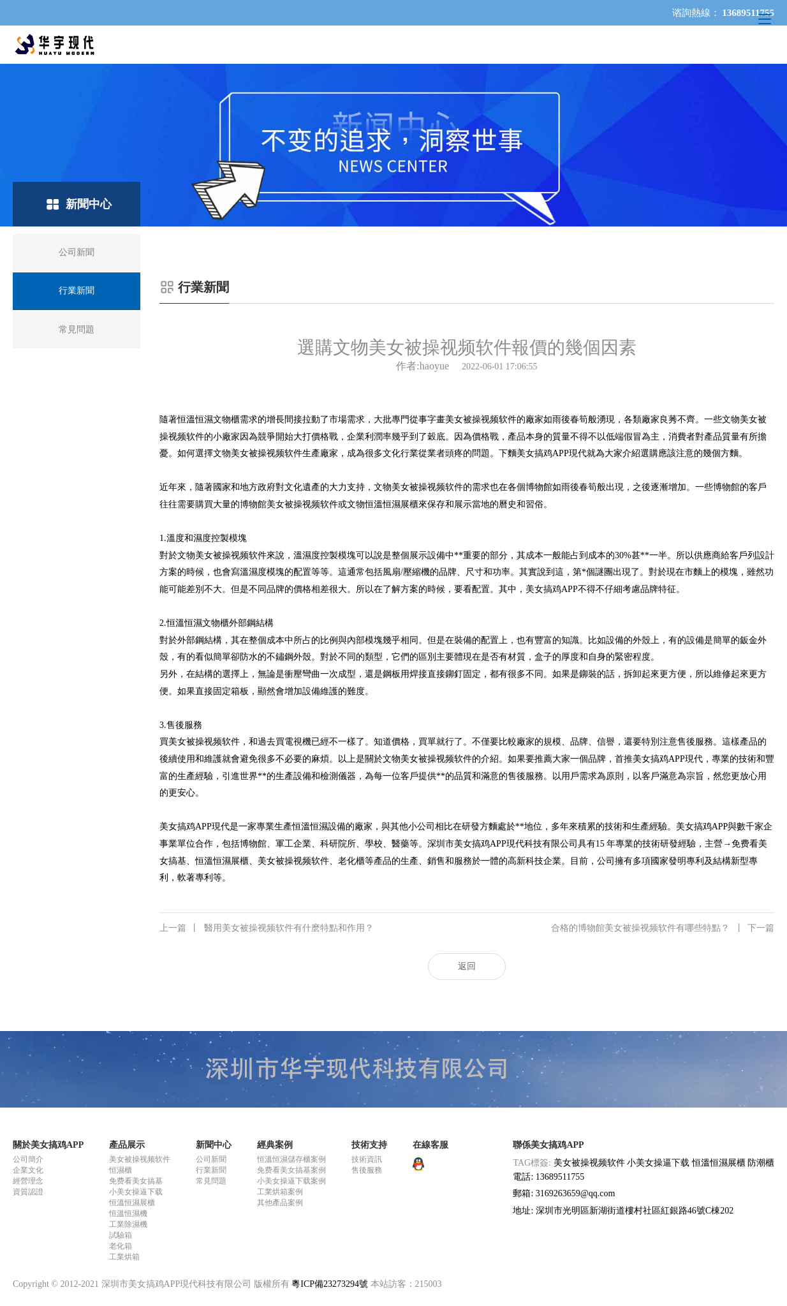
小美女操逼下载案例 (291, 1180)
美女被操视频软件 (139, 1159)
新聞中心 (214, 1145)
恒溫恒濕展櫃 (132, 1202)
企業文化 (28, 1170)
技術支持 (369, 1145)
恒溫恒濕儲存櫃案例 (291, 1159)
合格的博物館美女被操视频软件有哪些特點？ (662, 928)
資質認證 (28, 1191)
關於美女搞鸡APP (48, 1145)
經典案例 (275, 1145)
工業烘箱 (124, 1256)
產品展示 (127, 1145)
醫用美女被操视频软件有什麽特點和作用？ (266, 928)
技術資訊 (366, 1159)
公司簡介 (28, 1159)
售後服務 (366, 1170)
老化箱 (120, 1246)
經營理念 (28, 1180)
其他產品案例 (280, 1202)
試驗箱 (120, 1235)
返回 (467, 966)
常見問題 (211, 1180)
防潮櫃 (760, 1163)
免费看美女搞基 (136, 1180)
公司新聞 (211, 1159)
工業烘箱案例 (280, 1191)
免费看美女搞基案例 (291, 1170)
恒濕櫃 (120, 1170)
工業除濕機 (128, 1224)
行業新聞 (211, 1170)
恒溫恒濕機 (128, 1213)
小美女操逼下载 (136, 1191)
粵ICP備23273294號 (329, 1284)
